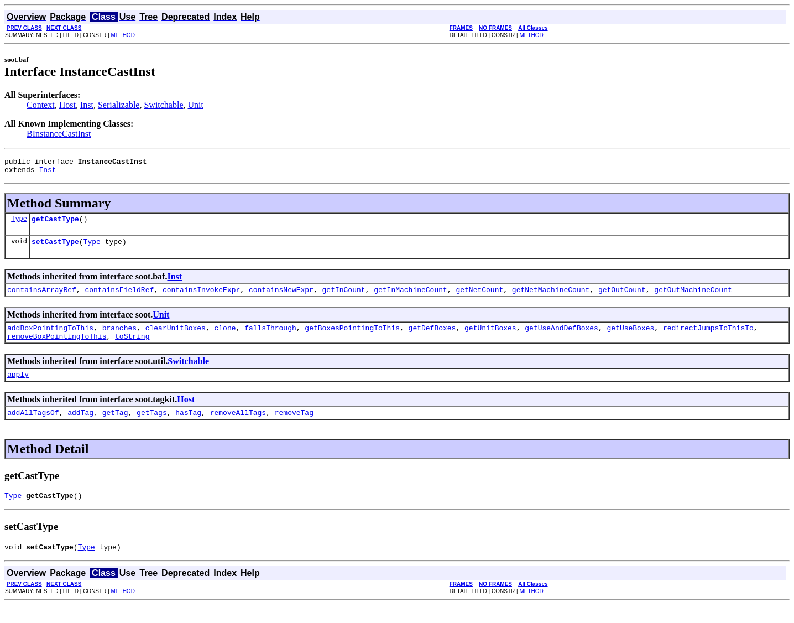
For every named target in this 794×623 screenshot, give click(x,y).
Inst (86, 105)
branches (119, 337)
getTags (152, 427)
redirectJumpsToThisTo (708, 337)
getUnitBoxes (490, 337)
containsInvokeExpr (201, 298)
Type (19, 223)
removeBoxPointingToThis (56, 347)
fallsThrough (270, 337)
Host (67, 105)
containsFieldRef (119, 298)
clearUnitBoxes (175, 337)
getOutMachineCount (693, 298)
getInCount (343, 298)
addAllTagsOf (33, 427)
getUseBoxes (630, 337)
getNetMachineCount (550, 298)
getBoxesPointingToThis (352, 337)
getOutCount (622, 298)
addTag (80, 427)
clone (225, 337)
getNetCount (479, 298)
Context (41, 105)
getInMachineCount (410, 298)
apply (18, 387)
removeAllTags (238, 427)
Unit (195, 105)
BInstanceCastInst (59, 133)
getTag (115, 427)
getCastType (55, 224)
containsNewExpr (281, 298)
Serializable (119, 105)
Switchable (163, 105)
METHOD (123, 35)
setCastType (55, 248)
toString (132, 347)
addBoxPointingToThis (50, 337)
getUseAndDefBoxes (561, 337)
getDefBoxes (432, 337)
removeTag (294, 427)
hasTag (188, 427)
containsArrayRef (41, 298)
